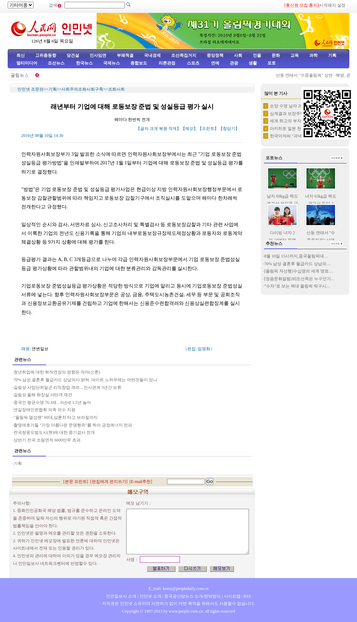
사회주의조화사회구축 (82, 89)
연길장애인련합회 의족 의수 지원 (44, 409)
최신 (20, 55)
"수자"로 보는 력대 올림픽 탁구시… (297, 286)
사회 (238, 55)
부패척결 (125, 55)
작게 (172, 128)
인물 (257, 55)
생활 (253, 63)
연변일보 (40, 348)
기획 (332, 55)
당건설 (73, 55)
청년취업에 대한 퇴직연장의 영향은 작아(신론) (57, 372)
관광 (234, 63)
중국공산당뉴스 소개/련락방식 (192, 596)
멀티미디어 (26, 63)
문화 (276, 55)
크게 (154, 128)
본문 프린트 (76, 481)
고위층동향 (45, 55)
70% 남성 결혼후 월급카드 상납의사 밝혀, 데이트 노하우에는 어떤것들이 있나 (85, 379)
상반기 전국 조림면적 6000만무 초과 (47, 440)
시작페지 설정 (332, 5)
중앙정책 (215, 55)
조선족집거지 (183, 55)
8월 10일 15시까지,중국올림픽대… (296, 256)
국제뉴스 (111, 63)
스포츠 (192, 63)
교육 (294, 55)
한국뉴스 (84, 63)
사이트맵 (232, 596)
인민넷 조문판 (30, 89)
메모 (189, 128)
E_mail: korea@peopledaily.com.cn (178, 588)
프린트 (208, 128)
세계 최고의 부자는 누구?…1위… (300, 120)
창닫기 (229, 128)
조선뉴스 (57, 63)
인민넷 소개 (149, 596)
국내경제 (152, 55)
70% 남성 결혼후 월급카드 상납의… (297, 263)
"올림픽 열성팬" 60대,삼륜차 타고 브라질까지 (56, 417)
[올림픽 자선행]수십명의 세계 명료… (298, 271)
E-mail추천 (141, 481)
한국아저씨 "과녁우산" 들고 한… (300, 135)
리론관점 (167, 63)
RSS (247, 596)
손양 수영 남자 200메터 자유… (298, 105)
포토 (271, 63)
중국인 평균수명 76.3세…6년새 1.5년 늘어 (52, 402)
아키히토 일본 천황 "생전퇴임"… (300, 128)
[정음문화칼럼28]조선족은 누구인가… (299, 278)
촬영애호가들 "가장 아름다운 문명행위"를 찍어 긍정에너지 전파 (73, 425)
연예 (214, 63)
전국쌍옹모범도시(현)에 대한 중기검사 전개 (54, 432)
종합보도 (138, 63)
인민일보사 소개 (121, 596)
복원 (163, 128)
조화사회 (116, 89)
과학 (313, 55)
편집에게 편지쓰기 (109, 481)
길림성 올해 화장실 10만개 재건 (43, 394)
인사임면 (98, 55)
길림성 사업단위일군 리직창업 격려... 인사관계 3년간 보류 (67, 387)
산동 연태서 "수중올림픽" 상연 (306, 75)
